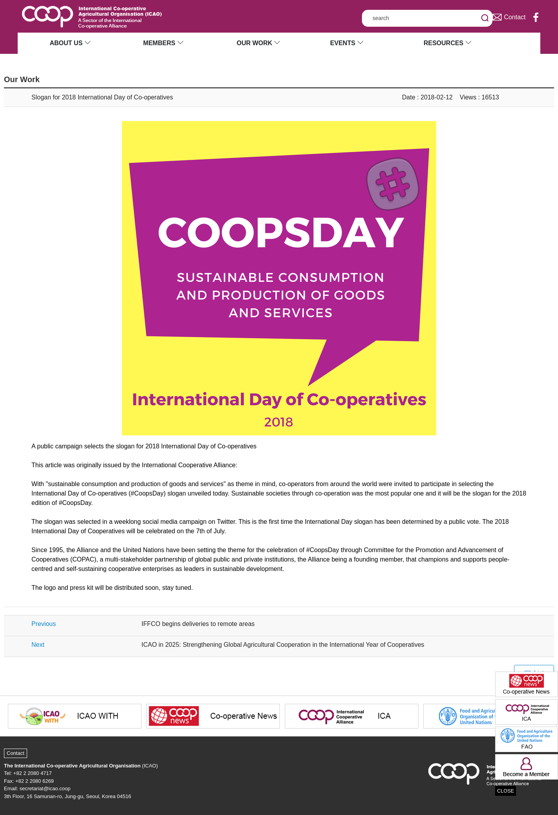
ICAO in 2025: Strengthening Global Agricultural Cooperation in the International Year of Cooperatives (282, 644)
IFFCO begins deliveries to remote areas (198, 623)
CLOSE (505, 791)
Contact (15, 753)
